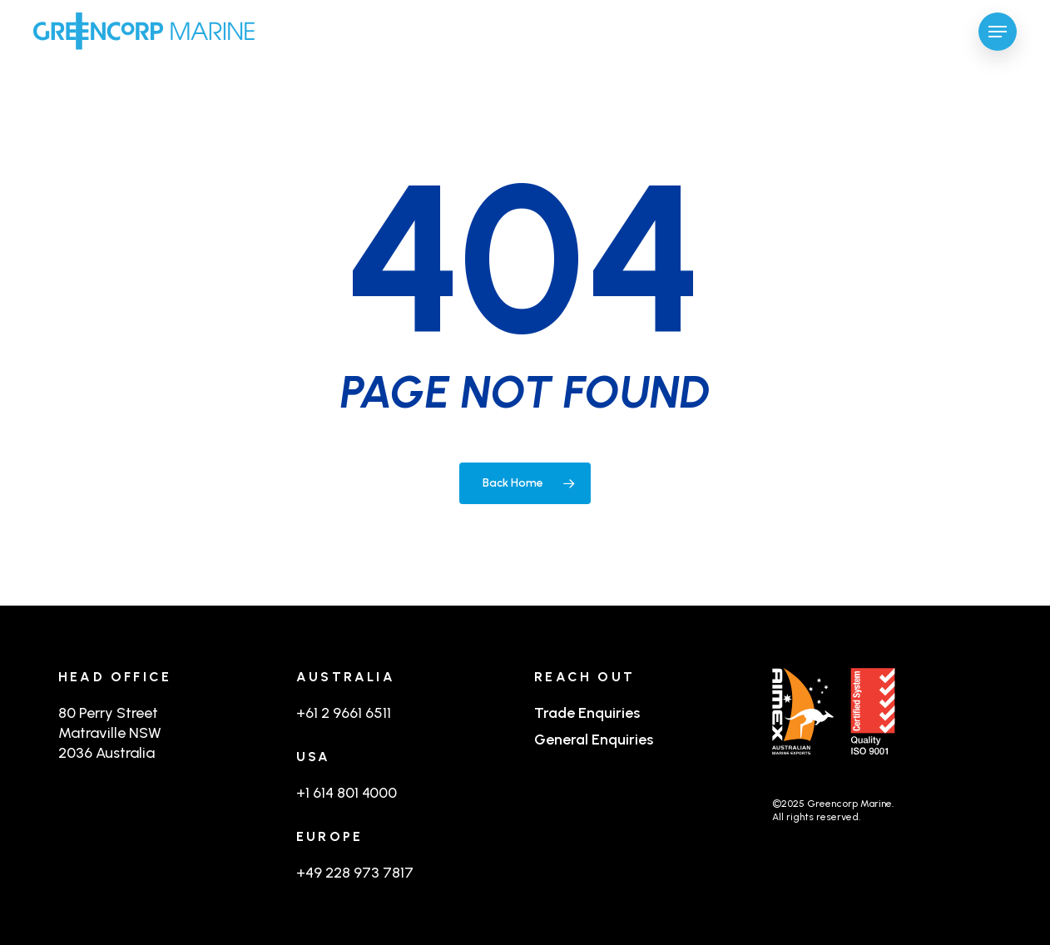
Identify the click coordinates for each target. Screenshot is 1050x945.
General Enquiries (593, 739)
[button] (997, 31)
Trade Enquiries (587, 713)
